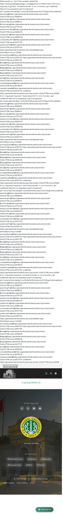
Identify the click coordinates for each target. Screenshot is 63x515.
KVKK (32, 483)
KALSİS (40, 465)
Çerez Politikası (22, 483)
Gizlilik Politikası (8, 483)
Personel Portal (14, 465)
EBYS (29, 465)
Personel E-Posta (15, 459)
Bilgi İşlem (46, 459)
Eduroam (32, 459)
